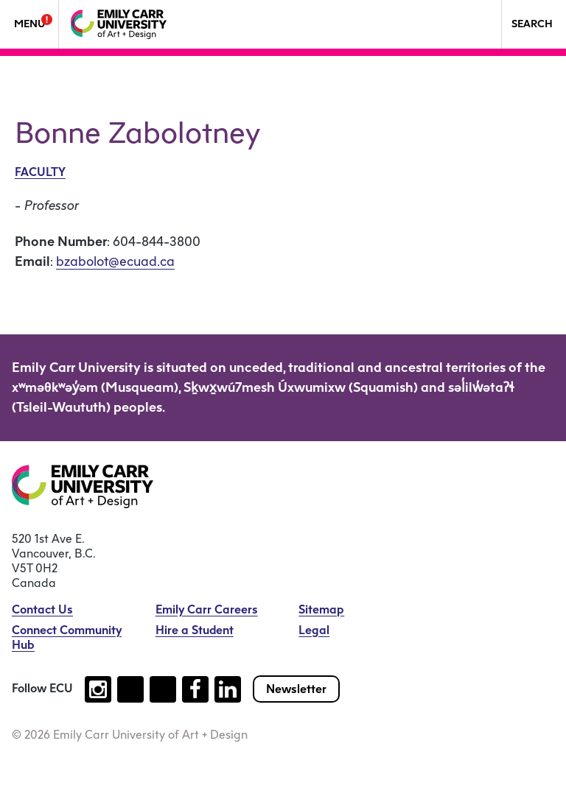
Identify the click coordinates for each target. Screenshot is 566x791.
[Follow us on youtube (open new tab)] (163, 689)
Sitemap (321, 609)
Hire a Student (195, 630)
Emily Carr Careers (207, 609)
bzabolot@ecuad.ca (115, 261)
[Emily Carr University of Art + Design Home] (119, 24)
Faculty (40, 172)
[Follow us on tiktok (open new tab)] (130, 689)
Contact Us (42, 609)
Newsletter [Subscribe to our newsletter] (296, 689)
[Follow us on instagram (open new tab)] (98, 689)
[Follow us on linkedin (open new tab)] (227, 689)
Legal (313, 630)
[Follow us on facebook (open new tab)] (195, 689)
